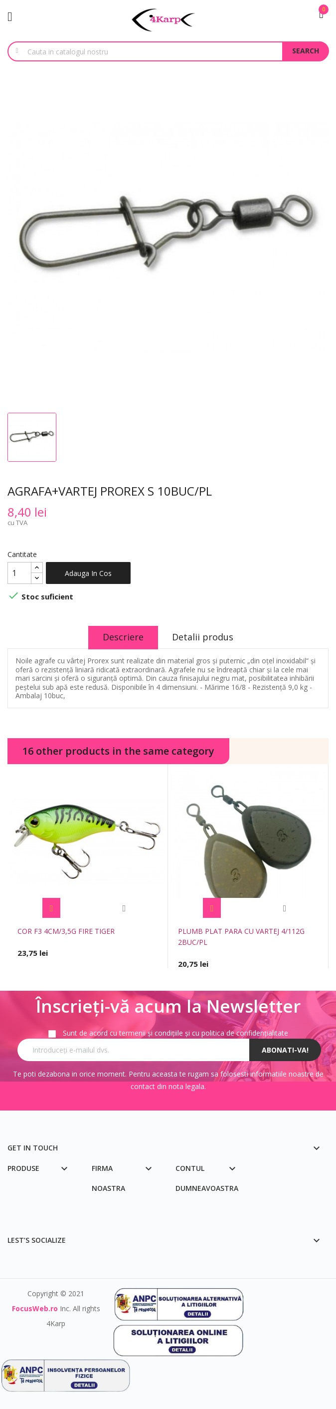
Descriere (122, 637)
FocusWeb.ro (35, 1308)
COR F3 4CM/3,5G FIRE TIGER (66, 931)
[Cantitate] (19, 573)
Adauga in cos (88, 573)
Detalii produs (203, 637)
